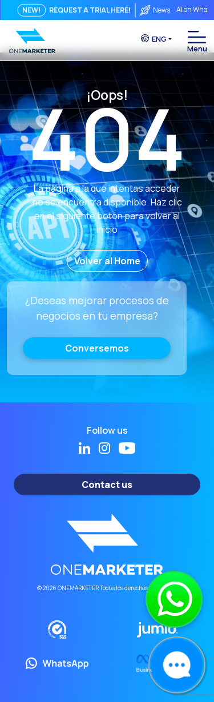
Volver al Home (107, 261)
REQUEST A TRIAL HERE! (90, 10)
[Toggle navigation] (196, 37)
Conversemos (97, 348)
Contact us (107, 484)
